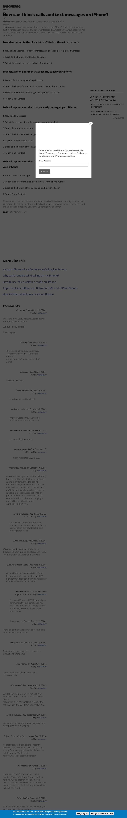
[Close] (91, 123)
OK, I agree (82, 813)
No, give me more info (102, 813)
